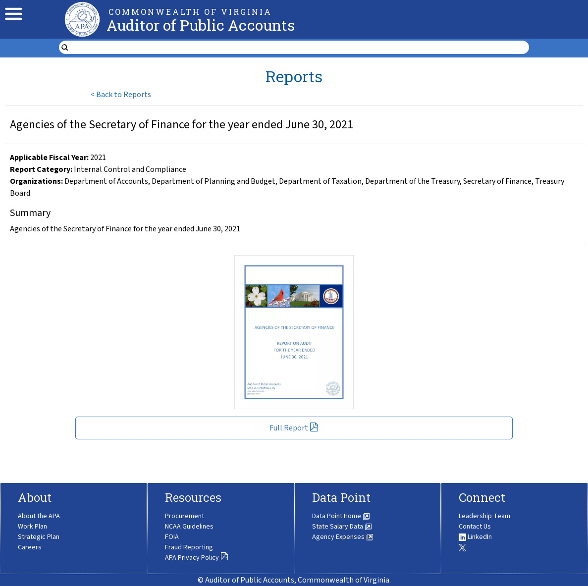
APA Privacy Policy (196, 558)
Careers (30, 547)
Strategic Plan (38, 537)
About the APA (39, 516)
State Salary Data (342, 527)
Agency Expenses (343, 537)
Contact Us (475, 527)
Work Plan (32, 527)
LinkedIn (475, 537)
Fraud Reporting (189, 547)
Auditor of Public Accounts (201, 25)
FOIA (172, 537)
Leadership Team (484, 516)
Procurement (184, 516)
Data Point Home (341, 516)
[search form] (300, 47)
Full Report (294, 428)
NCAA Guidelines (189, 527)
